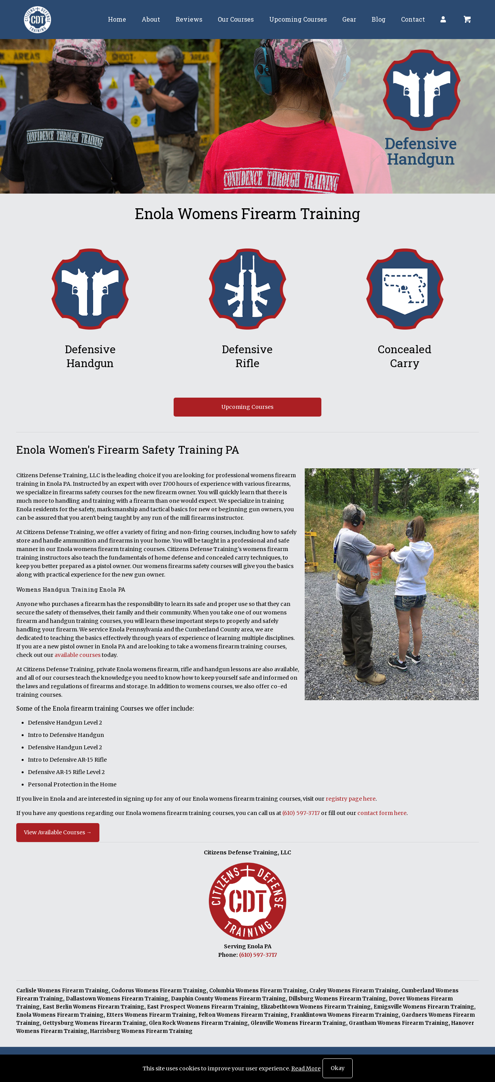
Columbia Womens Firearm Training (258, 990)
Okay (338, 1068)
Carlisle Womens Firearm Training (62, 990)
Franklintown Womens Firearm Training (344, 1015)
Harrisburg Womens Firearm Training (141, 1031)
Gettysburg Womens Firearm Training (94, 1023)
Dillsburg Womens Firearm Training (337, 998)
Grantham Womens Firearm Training (399, 1023)
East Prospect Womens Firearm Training (202, 1007)
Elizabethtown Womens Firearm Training (316, 1007)
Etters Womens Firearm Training (151, 1015)
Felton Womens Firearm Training (243, 1015)
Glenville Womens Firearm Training (298, 1023)
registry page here (351, 798)
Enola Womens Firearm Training (60, 1015)
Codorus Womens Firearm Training (159, 990)
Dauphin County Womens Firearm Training (228, 998)
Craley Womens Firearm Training (354, 990)
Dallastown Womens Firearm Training (117, 998)
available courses (78, 655)
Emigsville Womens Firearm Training (424, 1007)
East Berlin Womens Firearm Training (93, 1007)
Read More (306, 1068)
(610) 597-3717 (301, 813)
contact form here (381, 813)
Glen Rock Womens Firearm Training (198, 1023)
